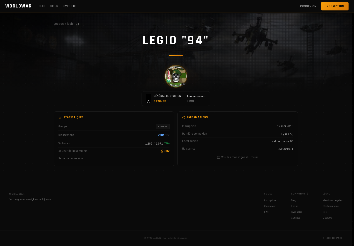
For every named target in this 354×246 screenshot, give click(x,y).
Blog (42, 6)
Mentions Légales (333, 200)
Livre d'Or (69, 6)
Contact (295, 217)
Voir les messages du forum (238, 157)
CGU (325, 212)
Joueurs (59, 24)
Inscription (335, 6)
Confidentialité (331, 206)
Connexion (270, 206)
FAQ (266, 212)
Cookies (327, 217)
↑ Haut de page (333, 238)
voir (167, 135)
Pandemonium (196, 96)
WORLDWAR (18, 6)
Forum (54, 6)
